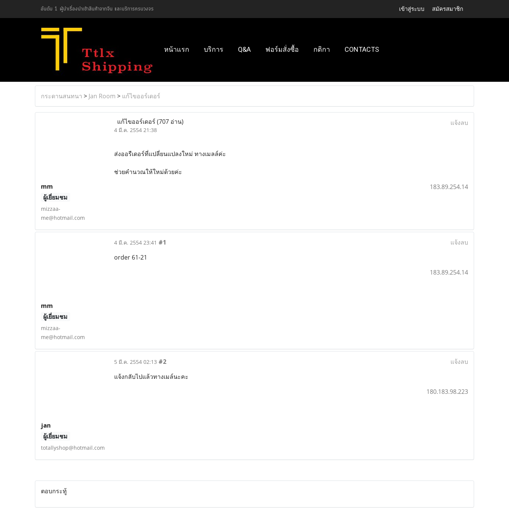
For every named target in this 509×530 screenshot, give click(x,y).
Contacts (362, 49)
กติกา (321, 49)
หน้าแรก (176, 49)
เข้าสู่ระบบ (412, 9)
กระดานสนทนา (61, 96)
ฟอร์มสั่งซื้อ (282, 49)
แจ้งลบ (459, 123)
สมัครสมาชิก (447, 9)
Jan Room (102, 96)
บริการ (213, 49)
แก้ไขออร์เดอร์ (141, 96)
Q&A (244, 49)
